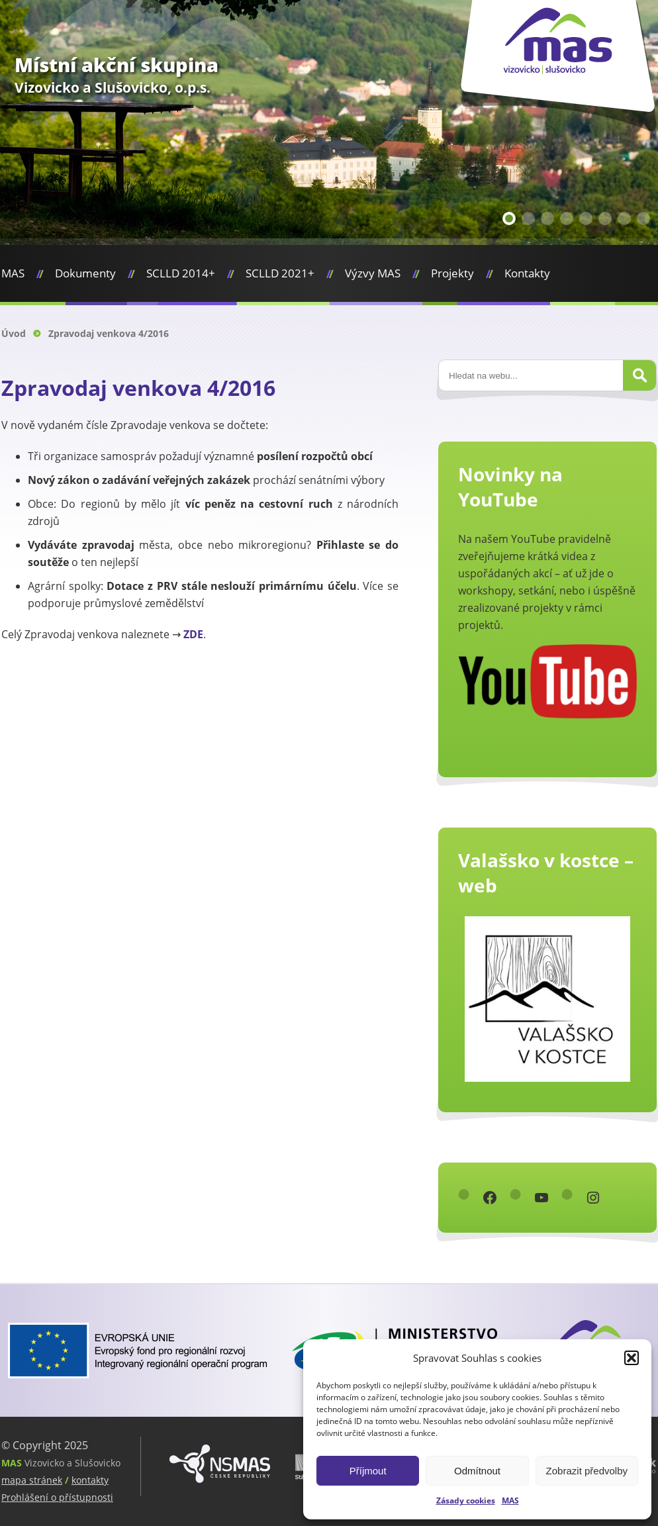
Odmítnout (477, 1470)
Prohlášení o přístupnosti (57, 1497)
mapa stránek (31, 1480)
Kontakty (527, 273)
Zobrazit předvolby (587, 1470)
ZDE (193, 634)
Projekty (452, 273)
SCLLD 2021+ (280, 273)
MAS (510, 1500)
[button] (631, 1357)
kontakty (90, 1480)
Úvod (13, 333)
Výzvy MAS (372, 273)
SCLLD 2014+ (180, 273)
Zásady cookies (465, 1500)
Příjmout (368, 1470)
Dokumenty (85, 273)
